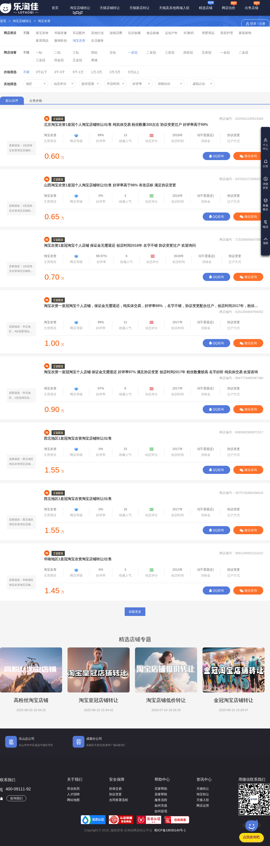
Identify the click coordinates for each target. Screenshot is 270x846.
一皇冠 (132, 52)
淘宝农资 (44, 21)
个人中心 (265, 144)
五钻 (113, 52)
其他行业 (97, 33)
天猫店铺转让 (110, 8)
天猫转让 (202, 788)
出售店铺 (252, 5)
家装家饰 (245, 33)
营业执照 (73, 788)
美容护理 (226, 33)
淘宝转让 (202, 794)
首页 (55, 8)
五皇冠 (206, 52)
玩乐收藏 (134, 33)
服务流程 (161, 800)
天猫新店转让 (139, 8)
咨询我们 (16, 798)
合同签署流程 (118, 800)
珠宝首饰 (42, 33)
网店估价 (229, 5)
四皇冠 (188, 52)
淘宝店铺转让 (80, 8)
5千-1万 (78, 72)
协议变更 (115, 794)
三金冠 (40, 60)
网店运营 (202, 805)
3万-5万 (115, 72)
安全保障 (116, 779)
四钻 (94, 52)
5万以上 (133, 72)
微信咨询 (248, 156)
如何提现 (161, 811)
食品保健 (152, 33)
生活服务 (97, 40)
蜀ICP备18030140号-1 (170, 830)
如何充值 (161, 805)
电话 (265, 224)
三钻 (76, 52)
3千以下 (41, 72)
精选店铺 (206, 5)
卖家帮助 (161, 794)
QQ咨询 (216, 156)
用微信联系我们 (251, 779)
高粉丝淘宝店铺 (31, 700)
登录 (253, 23)
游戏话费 (116, 33)
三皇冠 (169, 52)
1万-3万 (96, 72)
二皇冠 (151, 52)
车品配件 (79, 33)
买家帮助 (161, 788)
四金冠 (59, 60)
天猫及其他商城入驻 (174, 8)
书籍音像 (60, 33)
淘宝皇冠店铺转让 (98, 700)
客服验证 (265, 205)
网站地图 (73, 800)
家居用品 (42, 40)
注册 (262, 23)
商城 (94, 60)
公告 (265, 164)
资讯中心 (204, 779)
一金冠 (225, 52)
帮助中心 (162, 779)
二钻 (57, 52)
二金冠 (243, 52)
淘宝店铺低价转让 (166, 700)
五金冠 (77, 60)
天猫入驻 (202, 800)
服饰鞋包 (60, 40)
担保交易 (115, 788)
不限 (26, 33)
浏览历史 (265, 183)
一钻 (39, 52)
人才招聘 (73, 794)
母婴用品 (208, 33)
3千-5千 (59, 72)
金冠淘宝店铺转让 (233, 700)
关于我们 (74, 779)
